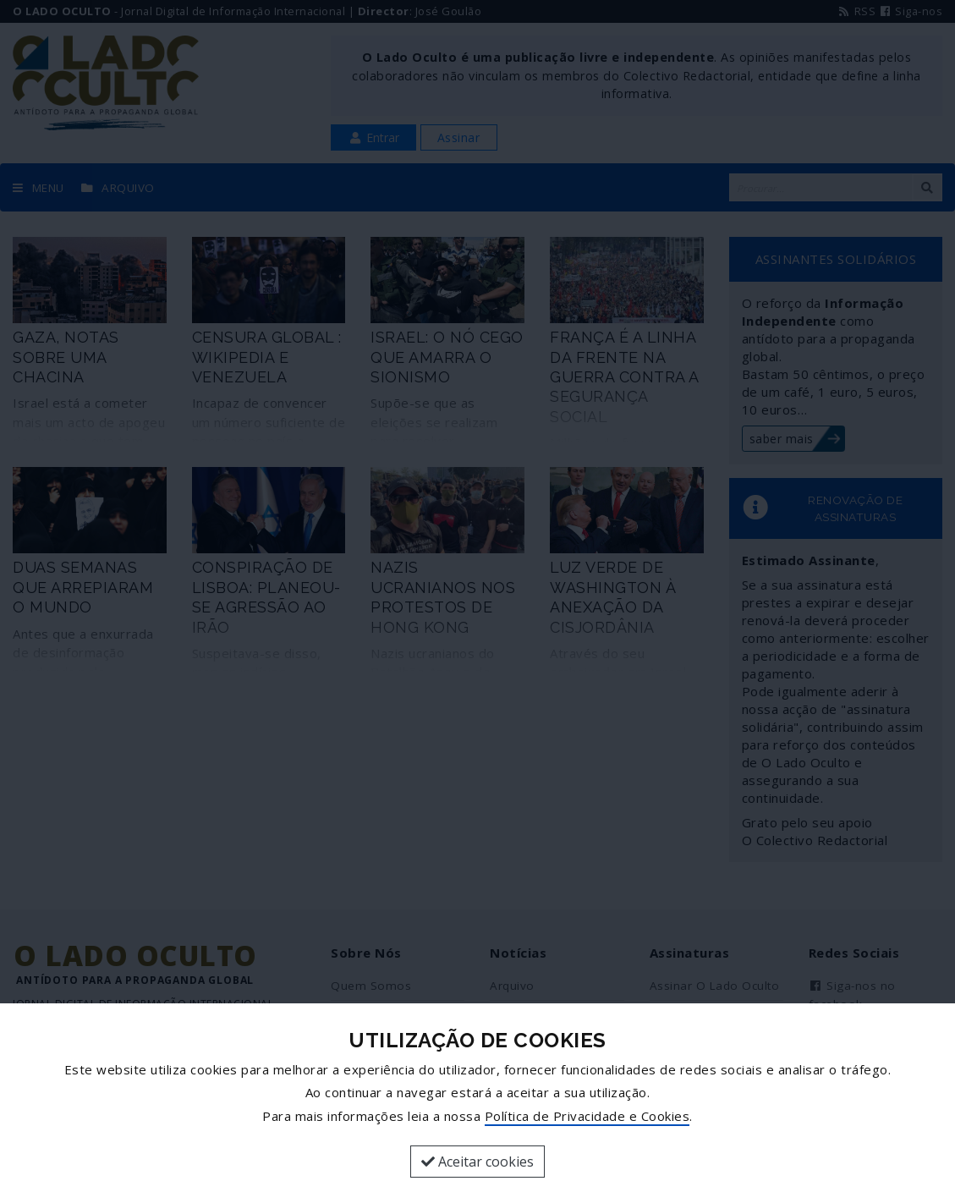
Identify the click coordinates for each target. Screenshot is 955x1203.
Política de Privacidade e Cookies (587, 1115)
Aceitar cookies (477, 1161)
